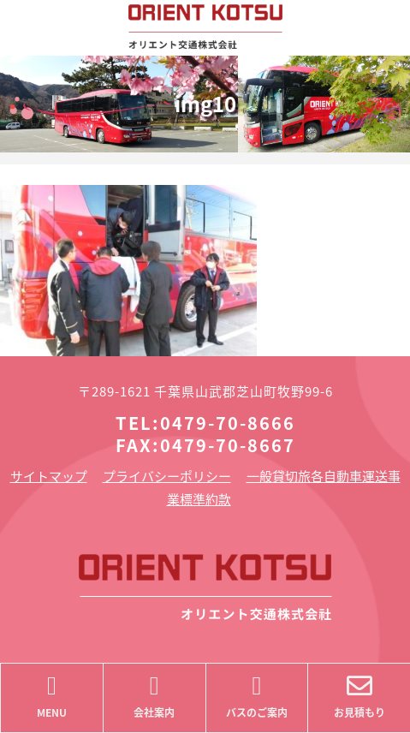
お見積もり (359, 696)
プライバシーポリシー (167, 476)
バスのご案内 (257, 696)
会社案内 (154, 696)
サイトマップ (48, 476)
